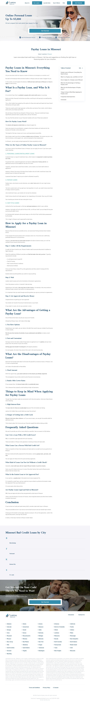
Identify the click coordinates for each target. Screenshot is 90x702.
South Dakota (26, 648)
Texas (55, 648)
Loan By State (46, 3)
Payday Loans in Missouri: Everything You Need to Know (71, 73)
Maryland (9, 636)
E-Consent (55, 687)
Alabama (9, 624)
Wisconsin (72, 650)
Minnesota (57, 636)
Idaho (40, 630)
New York (40, 642)
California (72, 624)
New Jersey (10, 642)
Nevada (56, 639)
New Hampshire (74, 639)
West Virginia (57, 650)
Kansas (24, 633)
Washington (41, 650)
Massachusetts (26, 636)
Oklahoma (25, 645)
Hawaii (24, 630)
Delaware (40, 627)
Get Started (78, 3)
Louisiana (56, 633)
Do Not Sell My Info (45, 700)
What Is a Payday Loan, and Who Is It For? (72, 77)
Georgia (9, 630)
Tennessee (41, 648)
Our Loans (37, 3)
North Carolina (58, 642)
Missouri (9, 639)
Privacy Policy (46, 687)
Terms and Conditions (34, 687)
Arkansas (56, 624)
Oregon (40, 645)
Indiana (72, 630)
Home (39, 54)
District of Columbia (59, 627)
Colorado (9, 627)
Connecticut (26, 627)
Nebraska (40, 639)
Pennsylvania (57, 645)
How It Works (56, 3)
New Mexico (26, 642)
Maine (71, 633)
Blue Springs (13, 543)
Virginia (25, 650)
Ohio (8, 645)
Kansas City (13, 564)
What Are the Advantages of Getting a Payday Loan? (70, 83)
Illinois (56, 630)
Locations (44, 54)
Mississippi (73, 636)
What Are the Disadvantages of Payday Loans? (71, 88)
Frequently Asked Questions (68, 97)
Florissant (12, 553)
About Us (27, 3)
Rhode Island (73, 645)
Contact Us (81, 615)
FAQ (64, 3)
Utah (71, 648)
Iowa (8, 633)
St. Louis (12, 575)
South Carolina (10, 648)
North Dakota (73, 642)
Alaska (24, 624)
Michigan (40, 636)
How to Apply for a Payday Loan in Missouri (72, 80)
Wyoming (9, 653)
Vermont (9, 650)
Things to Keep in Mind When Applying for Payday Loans (71, 93)
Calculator (71, 615)
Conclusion (63, 100)
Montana (25, 639)
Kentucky (40, 633)
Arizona (40, 624)
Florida (72, 627)
